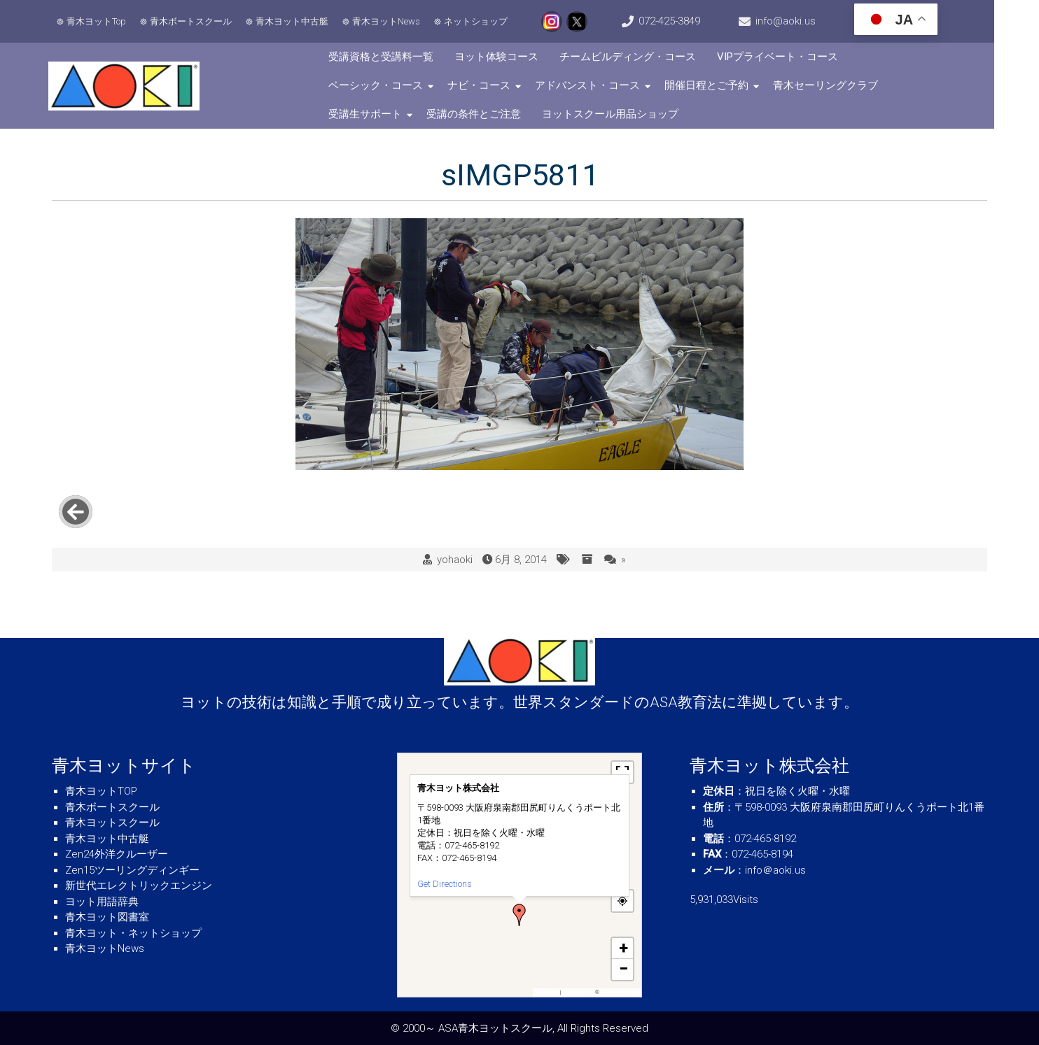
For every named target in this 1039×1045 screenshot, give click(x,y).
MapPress (547, 992)
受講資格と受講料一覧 (395, 56)
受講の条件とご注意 (390, 114)
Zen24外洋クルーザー (116, 854)
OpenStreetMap (619, 992)
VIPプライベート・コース (792, 56)
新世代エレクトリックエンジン (138, 885)
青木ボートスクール (193, 21)
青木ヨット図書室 (107, 917)
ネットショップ (478, 21)
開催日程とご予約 (602, 85)
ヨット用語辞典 (102, 901)
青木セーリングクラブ (721, 85)
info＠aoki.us (775, 870)
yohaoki (455, 545)
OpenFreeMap (578, 992)
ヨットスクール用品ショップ (527, 114)
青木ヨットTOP (101, 791)
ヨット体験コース (511, 56)
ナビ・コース (374, 85)
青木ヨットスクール (112, 822)
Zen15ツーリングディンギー (132, 870)
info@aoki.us (818, 21)
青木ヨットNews (388, 21)
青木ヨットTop (98, 21)
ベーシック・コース (921, 56)
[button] (519, 915)
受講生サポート (831, 85)
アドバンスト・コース (483, 85)
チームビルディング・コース (642, 56)
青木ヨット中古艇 (294, 21)
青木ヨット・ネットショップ (133, 933)
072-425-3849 (692, 21)
